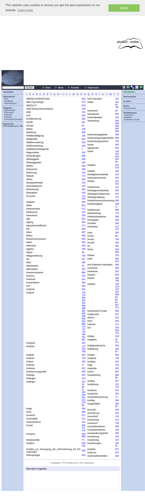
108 (83, 129)
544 (117, 330)
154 (83, 292)
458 (83, 450)
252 (83, 179)
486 (83, 235)
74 (83, 440)
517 (83, 415)
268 (117, 134)
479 (83, 430)
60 (116, 299)
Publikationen (130, 113)
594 (117, 249)
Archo (126, 106)
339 (117, 336)
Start (46, 87)
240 (83, 152)
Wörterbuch (9, 96)
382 (117, 271)
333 (117, 194)
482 (83, 282)
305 (83, 355)
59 (83, 125)
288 (83, 434)
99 (83, 405)
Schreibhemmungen (13, 119)
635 (83, 202)
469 (83, 305)
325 (117, 361)
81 (116, 446)
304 (83, 412)
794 (117, 239)
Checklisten (129, 92)
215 (83, 182)
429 (117, 409)
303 (83, 222)
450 (83, 425)
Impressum (91, 87)
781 (83, 337)
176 (83, 295)
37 (83, 389)
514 (83, 400)
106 (83, 135)
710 (83, 326)
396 (117, 123)
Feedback (8, 101)
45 (116, 339)
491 (117, 178)
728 (117, 358)
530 (83, 239)
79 (83, 266)
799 (83, 249)
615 (117, 261)
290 (117, 171)
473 (117, 226)
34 (83, 384)
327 (117, 381)
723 (83, 331)
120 (117, 255)
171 (83, 225)
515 (83, 276)
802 (117, 252)
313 (83, 378)
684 (117, 131)
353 (83, 303)
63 (116, 302)
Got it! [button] (124, 8)
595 (117, 258)
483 (83, 98)
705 (83, 446)
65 (116, 351)
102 (83, 381)
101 (117, 181)
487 (83, 232)
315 (117, 174)
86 (116, 377)
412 (117, 419)
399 (117, 426)
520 (83, 286)
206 (117, 223)
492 (83, 311)
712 (117, 387)
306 (83, 245)
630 (83, 105)
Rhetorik (8, 117)
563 (83, 455)
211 (117, 324)
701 (117, 307)
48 (83, 252)
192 (117, 154)
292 (83, 269)
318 (117, 117)
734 (83, 358)
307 (117, 292)
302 (83, 368)
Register (128, 117)
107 (83, 212)
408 (117, 126)
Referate (8, 115)
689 (83, 436)
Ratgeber (7, 108)
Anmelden (8, 92)
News (59, 87)
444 (117, 156)
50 (116, 104)
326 (117, 393)
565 (117, 128)
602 (83, 219)
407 (83, 122)
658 (117, 264)
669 (83, 132)
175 (83, 176)
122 (117, 384)
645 (117, 144)
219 (117, 286)
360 (117, 200)
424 (83, 392)
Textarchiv (128, 115)
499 (83, 169)
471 (83, 208)
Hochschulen (129, 96)
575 (83, 402)
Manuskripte (9, 110)
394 (117, 120)
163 (117, 440)
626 (83, 321)
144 (83, 198)
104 (117, 436)
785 (117, 107)
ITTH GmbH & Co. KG (13, 126)
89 (116, 236)
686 (83, 324)
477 (83, 428)
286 (83, 262)
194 (117, 413)
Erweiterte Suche (132, 119)
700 (83, 255)
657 (117, 305)
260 (117, 220)
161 (83, 279)
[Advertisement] (61, 43)
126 (83, 172)
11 (116, 206)
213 (83, 418)
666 (117, 210)
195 (83, 192)
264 (117, 327)
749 (117, 423)
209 (117, 349)
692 (117, 190)
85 (116, 110)
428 (83, 394)
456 (83, 159)
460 (83, 189)
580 (83, 318)
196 (117, 403)
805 (83, 156)
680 (83, 272)
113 (83, 196)
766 (83, 334)
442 (117, 102)
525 (83, 289)
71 (83, 365)
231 (83, 422)
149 (83, 109)
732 (83, 112)
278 (117, 289)
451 (83, 397)
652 (83, 205)
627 (117, 314)
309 (83, 298)
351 (83, 300)
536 (83, 443)
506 (83, 371)
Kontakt (73, 87)
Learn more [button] (25, 10)
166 (117, 443)
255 (83, 215)
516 (117, 183)
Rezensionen (130, 108)
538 (83, 316)
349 (83, 166)
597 (117, 114)
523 (117, 390)
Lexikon (127, 101)
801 (83, 339)
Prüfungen (9, 112)
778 (117, 213)
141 (117, 187)
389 (117, 375)
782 (117, 141)
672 (117, 449)
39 (116, 406)
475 (117, 229)
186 (83, 361)
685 (83, 229)
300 (117, 433)
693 (117, 159)
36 (83, 387)
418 (117, 456)
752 (117, 333)
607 (83, 139)
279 (83, 102)
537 (83, 259)
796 (117, 280)
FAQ (6, 99)
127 (117, 197)
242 (83, 343)
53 (116, 297)
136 (117, 284)
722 (83, 329)
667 (117, 371)
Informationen (10, 103)
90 (116, 161)
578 (117, 167)
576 (117, 165)
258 (117, 345)
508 (83, 313)
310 (117, 317)
